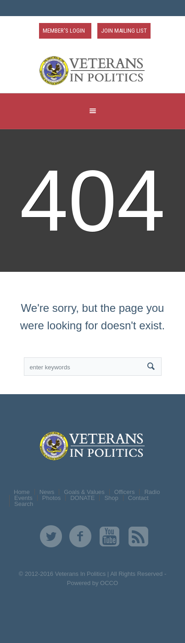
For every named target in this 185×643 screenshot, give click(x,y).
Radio (152, 492)
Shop (111, 498)
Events (23, 498)
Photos (51, 498)
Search (23, 504)
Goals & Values (84, 492)
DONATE (82, 498)
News (47, 492)
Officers (124, 492)
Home (22, 492)
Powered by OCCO (92, 583)
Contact (138, 498)
